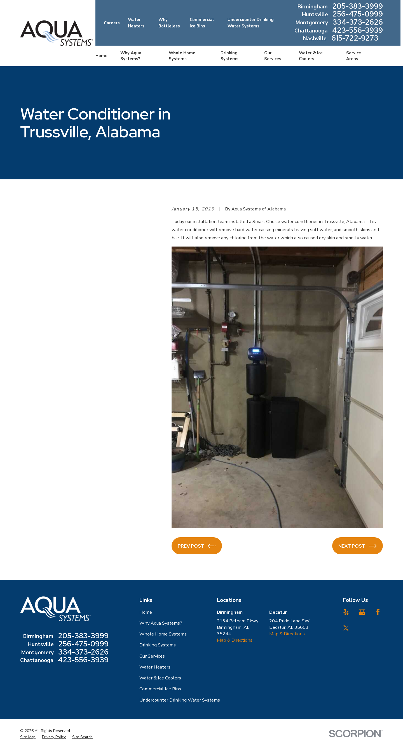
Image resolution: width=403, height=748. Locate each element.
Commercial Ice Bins (160, 689)
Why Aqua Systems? (160, 623)
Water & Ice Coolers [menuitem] (311, 56)
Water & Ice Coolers (160, 678)
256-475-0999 (357, 15)
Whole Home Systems (163, 634)
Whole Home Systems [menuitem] (182, 56)
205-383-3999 (357, 7)
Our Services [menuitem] (272, 56)
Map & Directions (234, 640)
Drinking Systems (157, 645)
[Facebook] (378, 612)
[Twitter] (346, 628)
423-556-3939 (357, 31)
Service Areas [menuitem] (353, 56)
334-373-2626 (357, 23)
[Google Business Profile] (362, 612)
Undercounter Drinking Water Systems (179, 700)
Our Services (152, 656)
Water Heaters (154, 667)
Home (145, 612)
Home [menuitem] (101, 55)
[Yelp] (346, 612)
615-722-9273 (354, 39)
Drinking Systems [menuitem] (229, 56)
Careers (112, 23)
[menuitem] (28, 737)
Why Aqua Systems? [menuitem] (130, 56)
